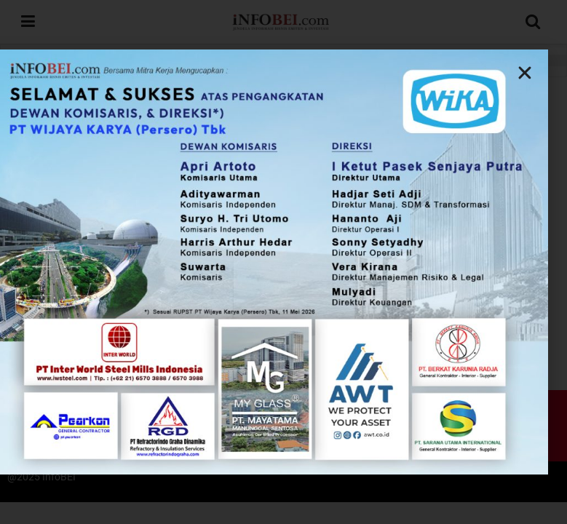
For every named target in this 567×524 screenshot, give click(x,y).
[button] (420, 73)
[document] (283, 262)
